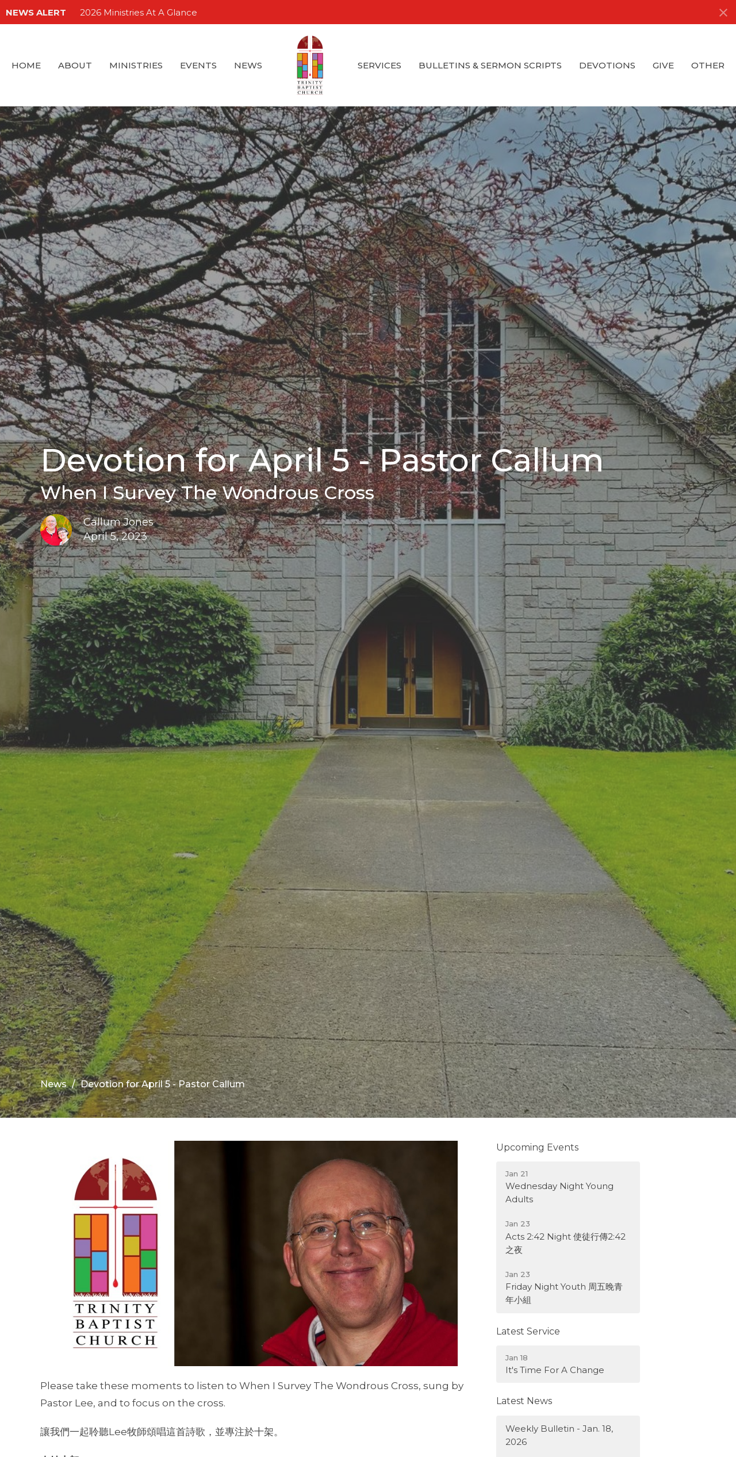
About (75, 65)
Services (379, 65)
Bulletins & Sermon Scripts (490, 65)
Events (198, 65)
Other (707, 65)
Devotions (607, 65)
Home (26, 65)
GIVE (663, 65)
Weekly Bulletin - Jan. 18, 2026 (559, 1435)
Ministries (136, 65)
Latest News (524, 1400)
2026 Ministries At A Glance (138, 12)
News (248, 65)
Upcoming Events (537, 1147)
